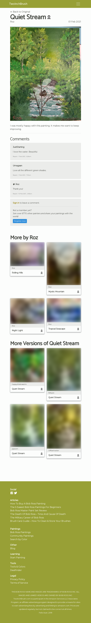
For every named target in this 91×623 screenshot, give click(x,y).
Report (15, 156)
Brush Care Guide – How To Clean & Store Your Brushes (40, 521)
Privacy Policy (17, 579)
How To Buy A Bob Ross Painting (27, 503)
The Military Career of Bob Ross (27, 517)
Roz (12, 21)
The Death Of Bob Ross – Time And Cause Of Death (38, 514)
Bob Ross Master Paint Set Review (28, 510)
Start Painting (17, 557)
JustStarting (18, 147)
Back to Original (20, 11)
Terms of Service (19, 583)
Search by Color (18, 539)
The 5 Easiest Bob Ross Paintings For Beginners (35, 507)
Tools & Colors (17, 566)
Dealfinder (16, 570)
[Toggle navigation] (78, 4)
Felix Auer (43, 613)
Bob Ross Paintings (20, 532)
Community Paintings (21, 536)
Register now (20, 221)
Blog (12, 548)
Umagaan (17, 165)
